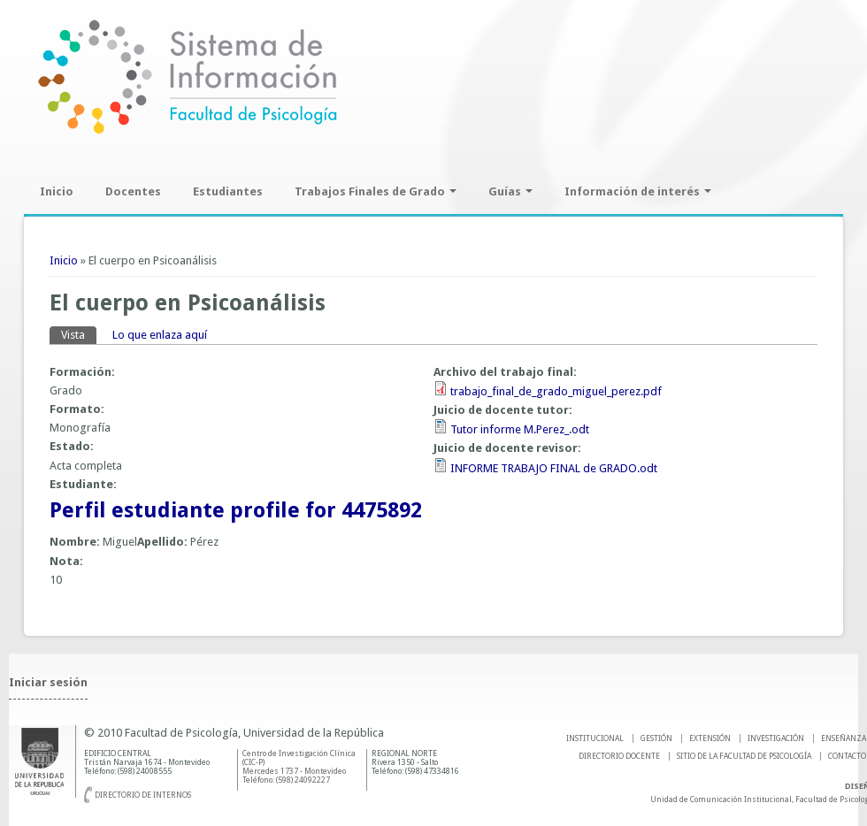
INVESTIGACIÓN (776, 738)
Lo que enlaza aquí (159, 334)
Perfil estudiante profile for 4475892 (236, 510)
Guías (510, 191)
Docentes (133, 191)
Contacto (847, 756)
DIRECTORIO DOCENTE (619, 756)
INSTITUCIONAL (595, 738)
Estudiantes (228, 191)
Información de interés (637, 191)
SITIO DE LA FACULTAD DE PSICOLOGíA (744, 756)
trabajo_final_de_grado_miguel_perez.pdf (556, 391)
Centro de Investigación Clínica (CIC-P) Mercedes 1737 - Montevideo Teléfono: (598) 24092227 (299, 766)
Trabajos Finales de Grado (376, 191)
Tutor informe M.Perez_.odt (519, 429)
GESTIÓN (656, 738)
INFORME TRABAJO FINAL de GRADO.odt (553, 468)
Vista (78, 333)
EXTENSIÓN (710, 738)
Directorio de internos (143, 795)
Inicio (56, 191)
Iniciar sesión (48, 682)
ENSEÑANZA (843, 738)
